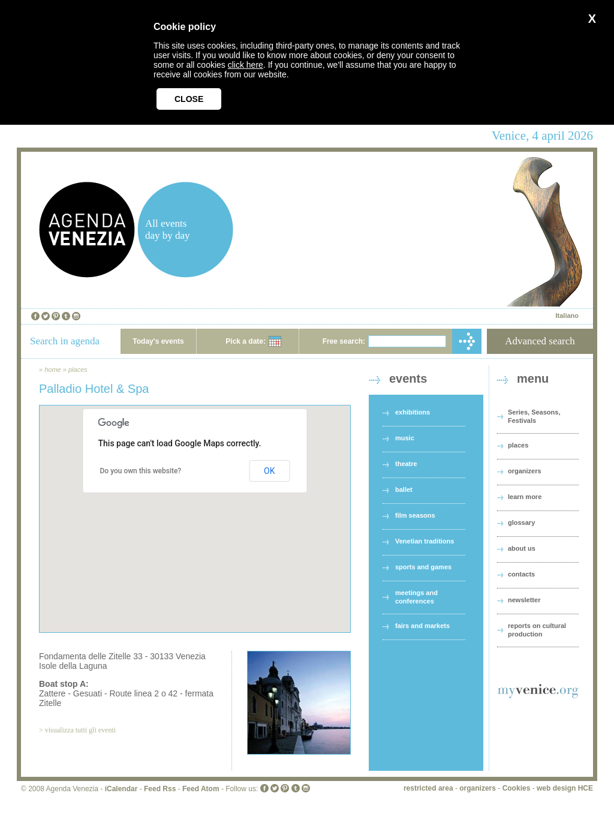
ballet (404, 489)
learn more (524, 496)
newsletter (524, 599)
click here (245, 65)
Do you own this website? (141, 471)
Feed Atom (200, 789)
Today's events (158, 341)
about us (521, 548)
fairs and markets (422, 625)
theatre (406, 463)
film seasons (415, 515)
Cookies (516, 788)
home (52, 369)
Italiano (567, 315)
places (78, 369)
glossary (521, 522)
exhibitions (412, 412)
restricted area (428, 788)
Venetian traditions (424, 541)
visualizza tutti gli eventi (80, 730)
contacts (521, 574)
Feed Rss (160, 789)
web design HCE (565, 788)
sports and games (423, 566)
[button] (195, 508)
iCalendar (121, 789)
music (404, 437)
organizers (524, 470)
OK (269, 471)
